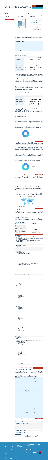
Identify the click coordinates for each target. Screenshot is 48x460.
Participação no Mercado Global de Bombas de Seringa (28, 439)
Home (5, 444)
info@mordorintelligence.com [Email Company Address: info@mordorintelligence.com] (20, 451)
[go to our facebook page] (27, 450)
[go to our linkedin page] (26, 450)
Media (5, 448)
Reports (11, 444)
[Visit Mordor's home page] (8, 0)
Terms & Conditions (13, 455)
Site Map (11, 458)
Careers (6, 455)
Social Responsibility (13, 448)
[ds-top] (37, 8)
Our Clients (6, 447)
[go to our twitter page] (28, 450)
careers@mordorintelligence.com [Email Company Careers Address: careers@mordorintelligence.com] (29, 447)
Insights (6, 451)
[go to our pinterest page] (30, 450)
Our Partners (12, 447)
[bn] (37, 6)
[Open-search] (46, 1)
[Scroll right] (42, 11)
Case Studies (12, 451)
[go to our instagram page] (31, 450)
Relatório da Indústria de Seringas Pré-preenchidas (38, 437)
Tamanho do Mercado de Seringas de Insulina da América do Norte (28, 437)
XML (5, 458)
